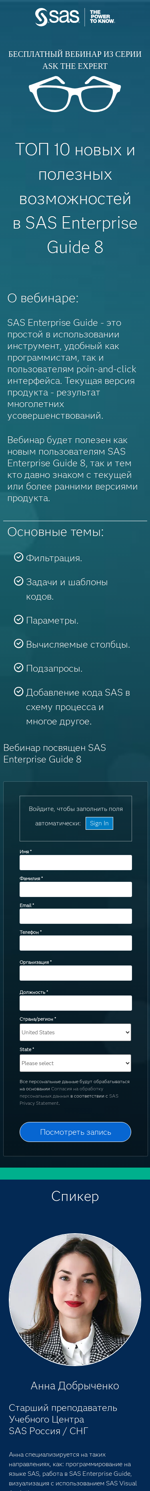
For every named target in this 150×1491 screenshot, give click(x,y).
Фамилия (31, 878)
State (27, 1049)
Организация (35, 962)
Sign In (99, 823)
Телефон (30, 932)
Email (27, 905)
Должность (34, 992)
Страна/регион (38, 1019)
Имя (25, 852)
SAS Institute (75, 25)
